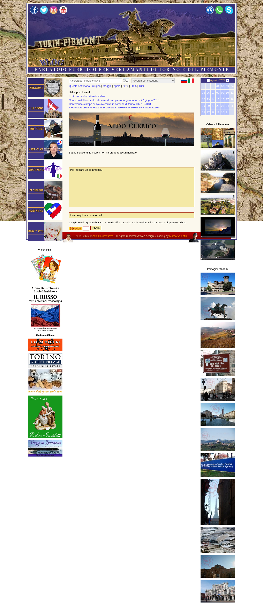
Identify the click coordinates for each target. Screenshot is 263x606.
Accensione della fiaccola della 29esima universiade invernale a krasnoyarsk (114, 107)
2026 (125, 86)
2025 (134, 86)
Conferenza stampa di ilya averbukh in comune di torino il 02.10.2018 (110, 104)
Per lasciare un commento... (131, 187)
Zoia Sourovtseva (102, 236)
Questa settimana (79, 86)
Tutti (141, 86)
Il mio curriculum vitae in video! (87, 96)
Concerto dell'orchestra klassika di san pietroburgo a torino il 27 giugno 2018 (114, 100)
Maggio (107, 86)
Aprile (117, 86)
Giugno (96, 86)
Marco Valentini (178, 236)
